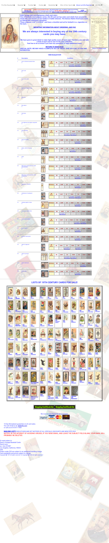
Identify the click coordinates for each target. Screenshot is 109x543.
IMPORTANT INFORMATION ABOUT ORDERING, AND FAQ (54, 27)
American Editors (58, 320)
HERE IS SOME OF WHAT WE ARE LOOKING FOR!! (64, 12)
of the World (35, 382)
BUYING (99, 5)
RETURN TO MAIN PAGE (55, 47)
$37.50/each (83, 74)
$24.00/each (83, 223)
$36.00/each (83, 125)
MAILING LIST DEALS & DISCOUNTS (27, 11)
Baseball (21, 5)
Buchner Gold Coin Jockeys (34, 397)
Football (32, 5)
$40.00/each (83, 116)
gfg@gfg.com (22, 426)
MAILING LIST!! (10, 431)
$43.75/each (78, 108)
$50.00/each (78, 82)
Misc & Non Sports (67, 5)
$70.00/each (67, 135)
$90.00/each (62, 214)
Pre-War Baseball (8, 5)
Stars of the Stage (18, 367)
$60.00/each (67, 248)
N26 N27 (18, 324)
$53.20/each (72, 92)
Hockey (42, 5)
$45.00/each (78, 274)
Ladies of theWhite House (51, 397)
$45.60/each (72, 65)
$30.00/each (78, 65)
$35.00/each (78, 92)
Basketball (52, 5)
